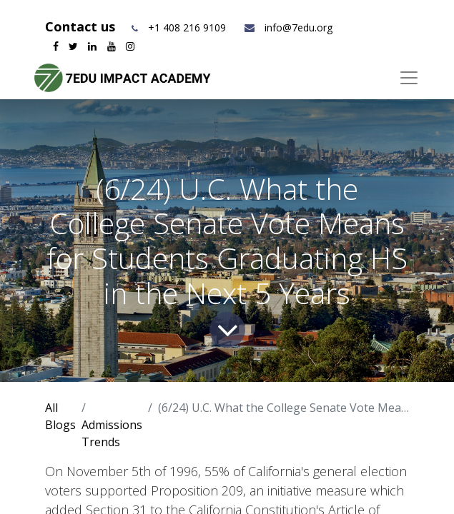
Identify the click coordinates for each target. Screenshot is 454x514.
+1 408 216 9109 (187, 27)
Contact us (82, 26)
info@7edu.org (287, 27)
